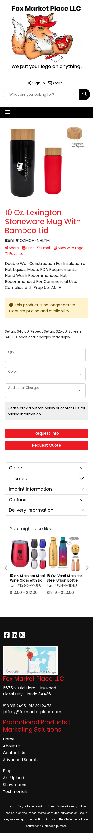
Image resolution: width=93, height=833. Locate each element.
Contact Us (14, 753)
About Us (12, 746)
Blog (7, 771)
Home (9, 739)
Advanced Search (20, 760)
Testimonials (15, 791)
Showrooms (14, 785)
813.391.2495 (14, 706)
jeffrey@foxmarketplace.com (32, 712)
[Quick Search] (41, 94)
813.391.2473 (40, 706)
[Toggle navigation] (7, 112)
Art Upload (13, 778)
